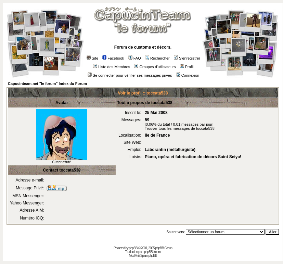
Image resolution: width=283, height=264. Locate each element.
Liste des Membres (111, 67)
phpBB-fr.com (152, 252)
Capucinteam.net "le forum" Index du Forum (47, 83)
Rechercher (157, 58)
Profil (187, 67)
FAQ (134, 58)
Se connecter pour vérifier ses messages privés (130, 75)
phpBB (133, 248)
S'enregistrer (187, 58)
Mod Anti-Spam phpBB (143, 255)
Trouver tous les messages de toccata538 (180, 128)
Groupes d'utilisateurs (155, 67)
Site (92, 58)
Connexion (188, 75)
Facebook (113, 58)
